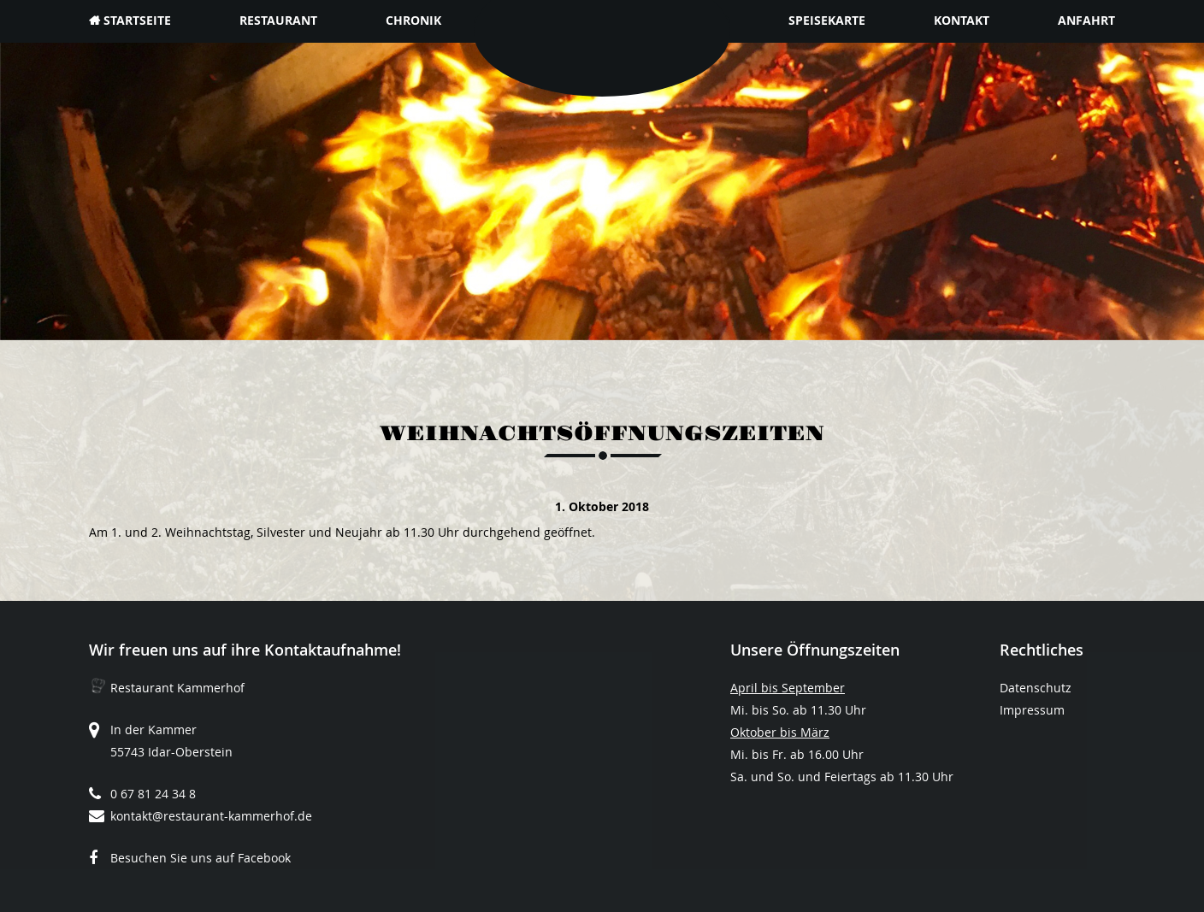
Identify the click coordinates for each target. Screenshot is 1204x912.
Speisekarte (826, 20)
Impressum (1032, 710)
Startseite (137, 20)
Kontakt (961, 20)
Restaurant (278, 20)
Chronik (413, 20)
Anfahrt (1086, 20)
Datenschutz (1035, 688)
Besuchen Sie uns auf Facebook (200, 858)
